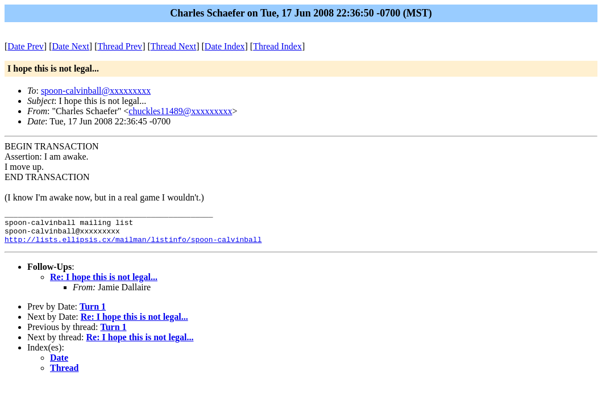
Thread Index (277, 46)
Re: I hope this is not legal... (103, 284)
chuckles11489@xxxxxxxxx (180, 111)
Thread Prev (119, 46)
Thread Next (173, 46)
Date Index (225, 46)
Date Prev (25, 46)
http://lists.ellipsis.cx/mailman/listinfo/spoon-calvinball (133, 246)
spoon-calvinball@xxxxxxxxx (96, 90)
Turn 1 (93, 313)
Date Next (70, 46)
